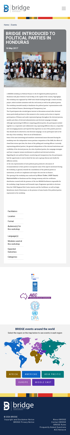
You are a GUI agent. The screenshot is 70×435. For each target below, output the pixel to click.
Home (6, 25)
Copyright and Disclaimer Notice (19, 420)
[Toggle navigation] (63, 8)
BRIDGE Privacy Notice (24, 422)
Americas (31, 374)
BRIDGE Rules (60, 425)
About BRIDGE (59, 420)
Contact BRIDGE (58, 422)
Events (14, 25)
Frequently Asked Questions (53, 427)
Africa (13, 374)
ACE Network (60, 430)
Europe (23, 382)
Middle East (43, 382)
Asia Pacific (52, 374)
